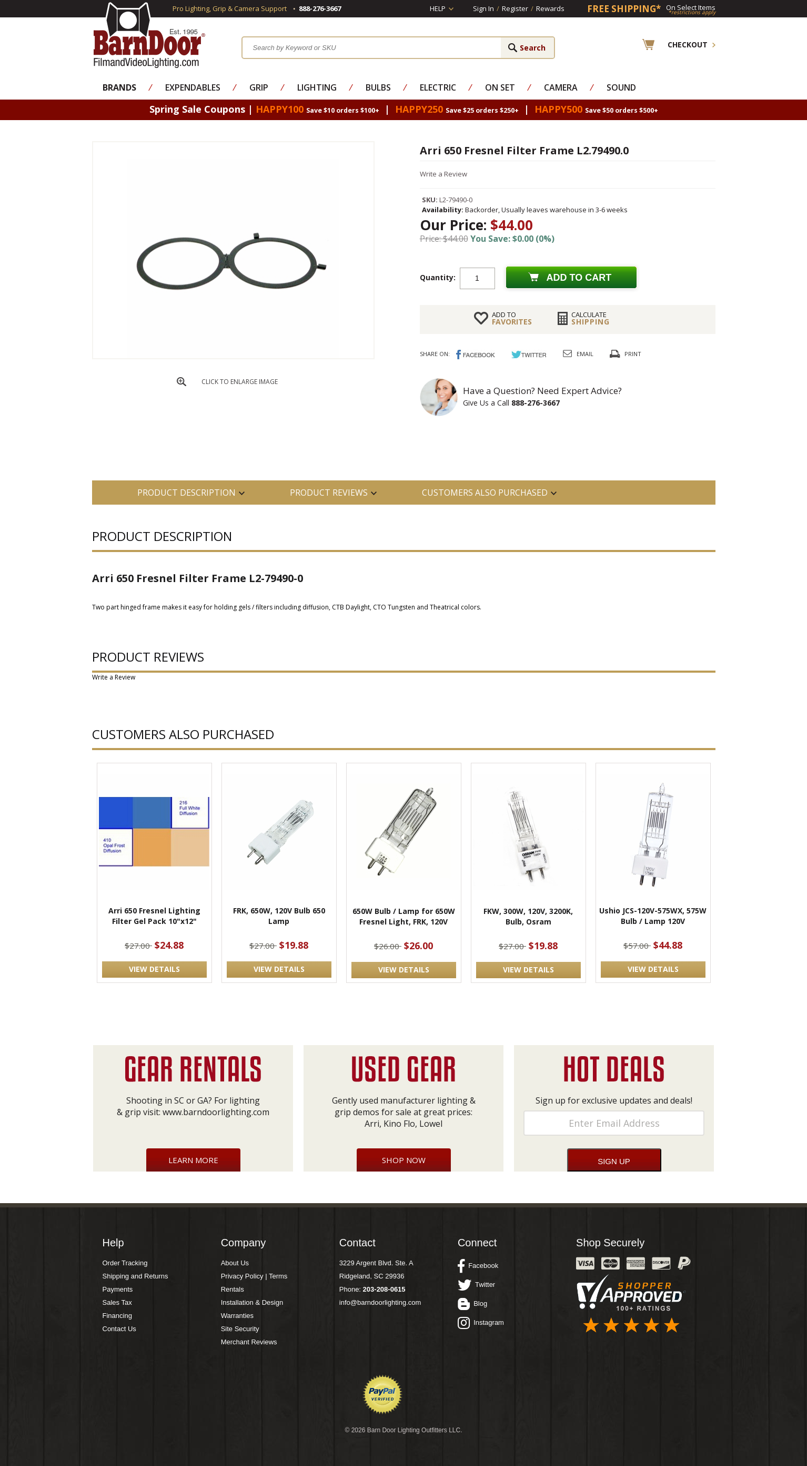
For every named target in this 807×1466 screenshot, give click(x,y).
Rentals (232, 1289)
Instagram (481, 1323)
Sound (621, 87)
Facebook (478, 1266)
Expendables (192, 87)
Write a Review (443, 174)
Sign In (483, 8)
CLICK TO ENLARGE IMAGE (239, 381)
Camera (561, 87)
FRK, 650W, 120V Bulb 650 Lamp (279, 916)
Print (632, 354)
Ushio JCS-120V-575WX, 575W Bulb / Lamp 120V (653, 916)
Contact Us (119, 1329)
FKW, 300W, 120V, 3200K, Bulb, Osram (528, 916)
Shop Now (404, 1160)
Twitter (476, 1285)
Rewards (550, 8)
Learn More (193, 1160)
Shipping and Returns (135, 1276)
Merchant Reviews (249, 1342)
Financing (117, 1316)
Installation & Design (252, 1302)
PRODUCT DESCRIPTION (186, 492)
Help (438, 8)
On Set (500, 87)
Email (585, 354)
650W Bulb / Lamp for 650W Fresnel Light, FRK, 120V (403, 916)
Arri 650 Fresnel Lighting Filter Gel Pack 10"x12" (154, 916)
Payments (118, 1289)
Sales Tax (117, 1302)
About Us (235, 1263)
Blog (472, 1304)
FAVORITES (512, 318)
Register (515, 8)
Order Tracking (125, 1263)
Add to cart (579, 277)
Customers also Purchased (485, 492)
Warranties (237, 1316)
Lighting (317, 87)
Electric (438, 87)
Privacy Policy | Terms (254, 1276)
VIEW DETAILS (154, 969)
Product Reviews (329, 492)
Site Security (240, 1329)
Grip (258, 87)
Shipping (590, 318)
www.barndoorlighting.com (216, 1112)
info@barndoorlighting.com (380, 1302)
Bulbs (378, 87)
